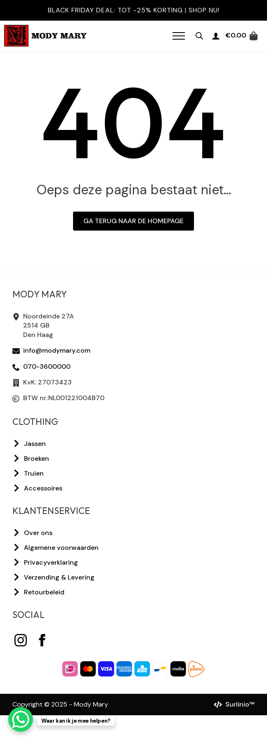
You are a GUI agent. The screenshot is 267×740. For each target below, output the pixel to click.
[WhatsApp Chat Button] (20, 719)
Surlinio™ (240, 704)
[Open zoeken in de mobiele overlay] (199, 36)
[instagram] (20, 640)
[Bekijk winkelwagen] (241, 36)
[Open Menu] (178, 36)
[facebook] (42, 640)
